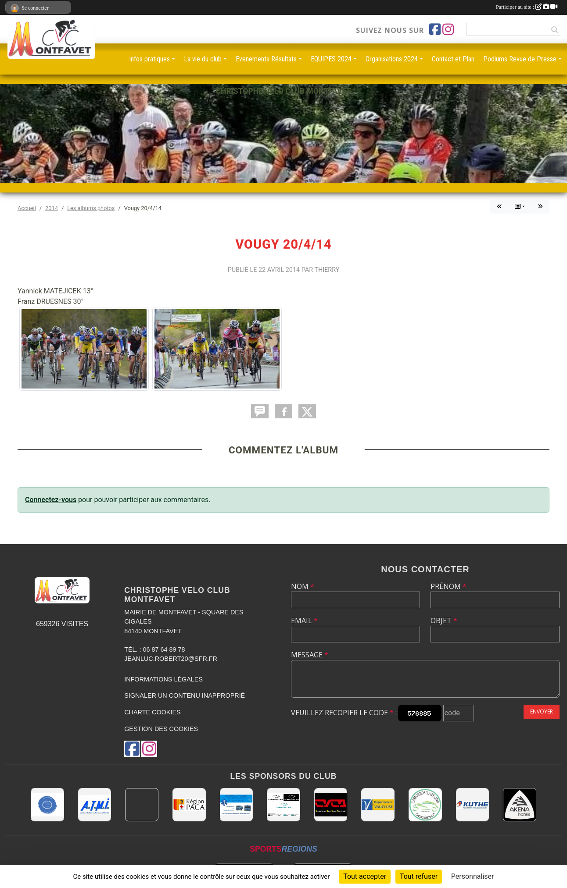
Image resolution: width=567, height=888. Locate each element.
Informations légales (163, 679)
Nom (302, 586)
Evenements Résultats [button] (266, 59)
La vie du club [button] (203, 59)
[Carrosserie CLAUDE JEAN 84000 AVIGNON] (425, 804)
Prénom (449, 586)
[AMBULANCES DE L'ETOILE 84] (236, 804)
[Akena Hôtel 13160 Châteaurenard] (519, 804)
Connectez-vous (50, 500)
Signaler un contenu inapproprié (184, 695)
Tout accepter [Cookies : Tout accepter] (364, 876)
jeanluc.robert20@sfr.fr (170, 658)
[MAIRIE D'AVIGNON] (141, 804)
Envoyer (541, 711)
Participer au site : (526, 7)
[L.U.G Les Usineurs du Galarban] (47, 804)
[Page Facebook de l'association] (435, 29)
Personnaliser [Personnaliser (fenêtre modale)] (472, 876)
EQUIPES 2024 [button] (331, 59)
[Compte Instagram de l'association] (448, 29)
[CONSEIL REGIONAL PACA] (189, 804)
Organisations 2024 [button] (392, 59)
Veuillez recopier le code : (344, 712)
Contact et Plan (453, 59)
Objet (444, 620)
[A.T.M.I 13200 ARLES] (94, 804)
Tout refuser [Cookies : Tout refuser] (419, 876)
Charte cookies (152, 712)
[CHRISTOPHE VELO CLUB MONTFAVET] (331, 804)
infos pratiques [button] (149, 59)
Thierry (326, 270)
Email (304, 620)
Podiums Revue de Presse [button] (519, 59)
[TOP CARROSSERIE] (283, 804)
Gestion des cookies (161, 728)
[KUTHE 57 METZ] (472, 804)
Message (309, 655)
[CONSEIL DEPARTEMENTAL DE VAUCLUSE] (378, 804)
